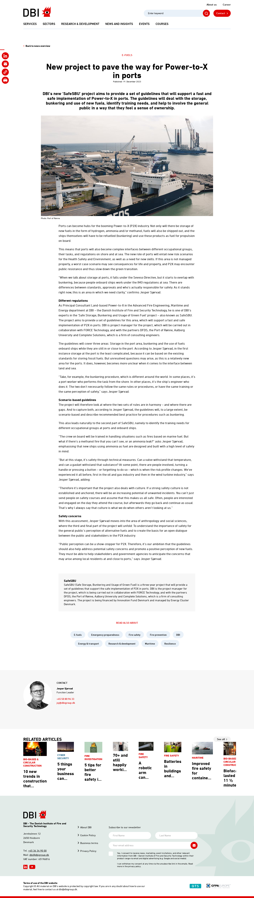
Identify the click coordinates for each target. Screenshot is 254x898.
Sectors (49, 24)
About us (212, 4)
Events (144, 24)
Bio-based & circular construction (32, 762)
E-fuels (127, 55)
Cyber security (63, 757)
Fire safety (134, 634)
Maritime (150, 643)
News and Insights (119, 24)
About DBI (86, 827)
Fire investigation (93, 757)
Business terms (89, 842)
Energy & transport (88, 643)
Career (227, 4)
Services (30, 24)
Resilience (170, 643)
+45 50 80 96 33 (65, 698)
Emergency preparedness (105, 634)
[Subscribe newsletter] (194, 845)
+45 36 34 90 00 (37, 850)
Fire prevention (158, 634)
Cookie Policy (88, 835)
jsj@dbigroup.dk (66, 702)
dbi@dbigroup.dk (39, 854)
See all (221, 739)
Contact (220, 13)
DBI (178, 634)
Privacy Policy (88, 850)
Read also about (127, 622)
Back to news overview (38, 46)
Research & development (80, 24)
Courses (162, 24)
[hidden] (25, 867)
